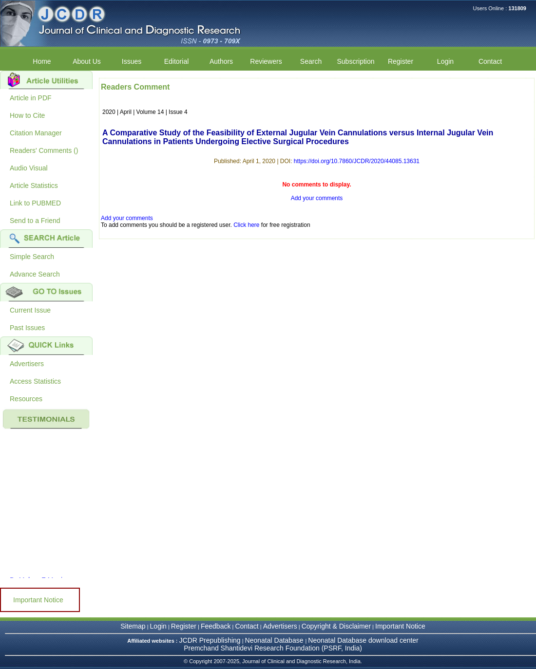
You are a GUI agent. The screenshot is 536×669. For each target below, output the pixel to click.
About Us (87, 61)
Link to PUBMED (35, 203)
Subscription (355, 61)
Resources (26, 399)
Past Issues (27, 328)
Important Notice (38, 600)
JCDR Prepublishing (210, 640)
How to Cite (27, 115)
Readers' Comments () (44, 150)
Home (42, 61)
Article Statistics (34, 185)
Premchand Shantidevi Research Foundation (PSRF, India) (273, 648)
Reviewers (266, 61)
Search (311, 61)
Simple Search (32, 256)
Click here (246, 225)
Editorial (176, 61)
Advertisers (27, 364)
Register (400, 61)
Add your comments (317, 198)
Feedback (215, 626)
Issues (131, 61)
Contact (490, 61)
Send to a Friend (35, 220)
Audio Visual (29, 168)
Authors (221, 61)
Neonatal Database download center (363, 640)
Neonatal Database (275, 640)
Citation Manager (36, 133)
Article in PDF (31, 98)
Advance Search (35, 274)
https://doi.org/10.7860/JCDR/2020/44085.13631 (357, 161)
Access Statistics (35, 381)
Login (445, 61)
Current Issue (30, 310)
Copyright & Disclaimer (336, 626)
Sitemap (132, 626)
